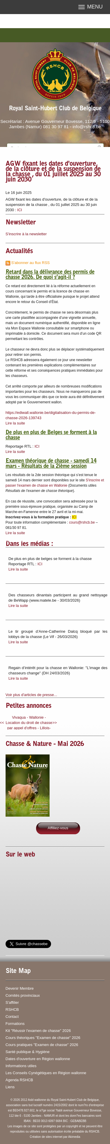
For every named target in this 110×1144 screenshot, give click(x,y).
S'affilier (12, 1002)
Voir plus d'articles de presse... (31, 695)
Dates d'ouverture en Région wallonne (38, 1059)
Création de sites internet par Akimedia (55, 1136)
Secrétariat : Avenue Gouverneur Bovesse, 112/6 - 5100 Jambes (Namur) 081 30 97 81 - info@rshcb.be (54, 124)
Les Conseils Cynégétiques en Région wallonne (46, 1073)
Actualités (19, 251)
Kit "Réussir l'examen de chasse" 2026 (38, 1030)
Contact (12, 1016)
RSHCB (12, 1009)
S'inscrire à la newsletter (26, 234)
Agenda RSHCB (19, 1080)
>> (55, 722)
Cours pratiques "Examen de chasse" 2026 (42, 1045)
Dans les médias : (29, 544)
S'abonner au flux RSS (28, 262)
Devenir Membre (20, 988)
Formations (15, 1023)
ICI (19, 210)
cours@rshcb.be (82, 522)
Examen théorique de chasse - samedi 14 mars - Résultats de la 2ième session (51, 464)
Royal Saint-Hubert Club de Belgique (55, 109)
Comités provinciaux (23, 995)
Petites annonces (28, 706)
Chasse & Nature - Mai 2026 (45, 744)
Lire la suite (15, 423)
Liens (10, 1087)
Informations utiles (21, 1066)
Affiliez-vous (58, 828)
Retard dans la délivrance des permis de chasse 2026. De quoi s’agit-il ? (50, 275)
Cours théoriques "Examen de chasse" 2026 (43, 1037)
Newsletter (21, 223)
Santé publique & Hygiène (28, 1052)
